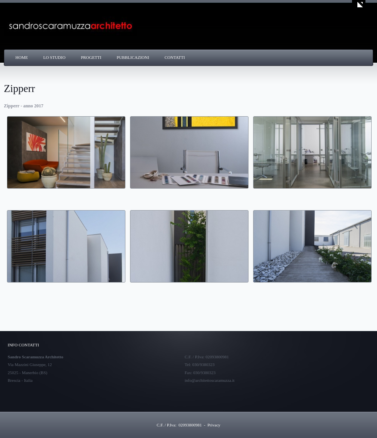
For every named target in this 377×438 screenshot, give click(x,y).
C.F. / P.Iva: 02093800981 (179, 425)
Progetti (91, 57)
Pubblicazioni (133, 57)
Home (21, 57)
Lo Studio (54, 57)
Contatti (175, 57)
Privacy (213, 425)
